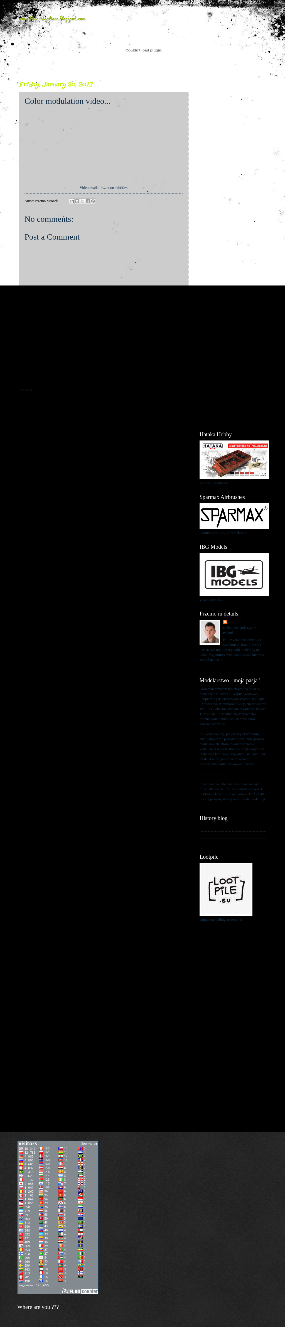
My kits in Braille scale (216, 834)
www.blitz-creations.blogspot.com (52, 18)
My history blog (211, 827)
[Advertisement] (233, 164)
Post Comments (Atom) (55, 390)
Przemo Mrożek (241, 622)
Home (104, 378)
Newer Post (30, 378)
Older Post (177, 378)
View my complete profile (218, 666)
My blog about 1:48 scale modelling (225, 842)
